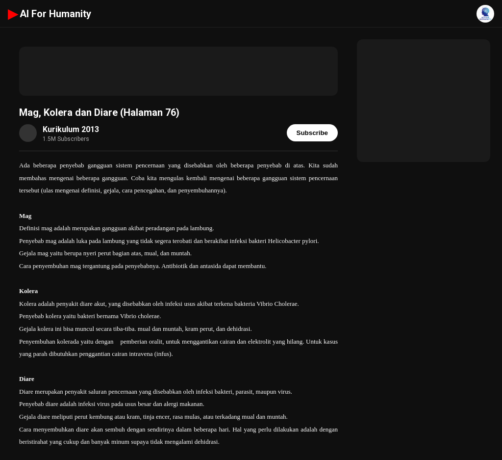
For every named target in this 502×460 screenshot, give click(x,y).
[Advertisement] (178, 71)
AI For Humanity (49, 13)
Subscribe (312, 132)
